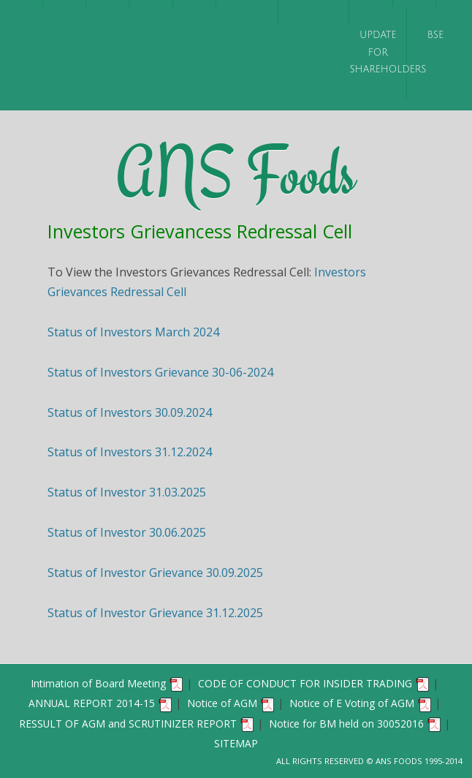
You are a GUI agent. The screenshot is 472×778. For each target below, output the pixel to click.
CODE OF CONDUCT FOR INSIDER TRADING (314, 683)
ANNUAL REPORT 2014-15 (100, 703)
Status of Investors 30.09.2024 (129, 412)
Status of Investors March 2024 (133, 332)
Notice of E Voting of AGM (361, 703)
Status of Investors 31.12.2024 (129, 452)
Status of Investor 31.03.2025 (126, 492)
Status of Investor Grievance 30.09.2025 (155, 572)
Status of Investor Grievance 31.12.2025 (155, 613)
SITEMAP (236, 743)
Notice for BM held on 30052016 (355, 723)
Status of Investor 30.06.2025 (126, 532)
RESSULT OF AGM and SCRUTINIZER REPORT (137, 723)
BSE (435, 35)
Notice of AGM (231, 703)
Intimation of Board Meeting (107, 683)
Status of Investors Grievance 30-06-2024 (160, 372)
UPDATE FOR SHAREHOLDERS (377, 52)
